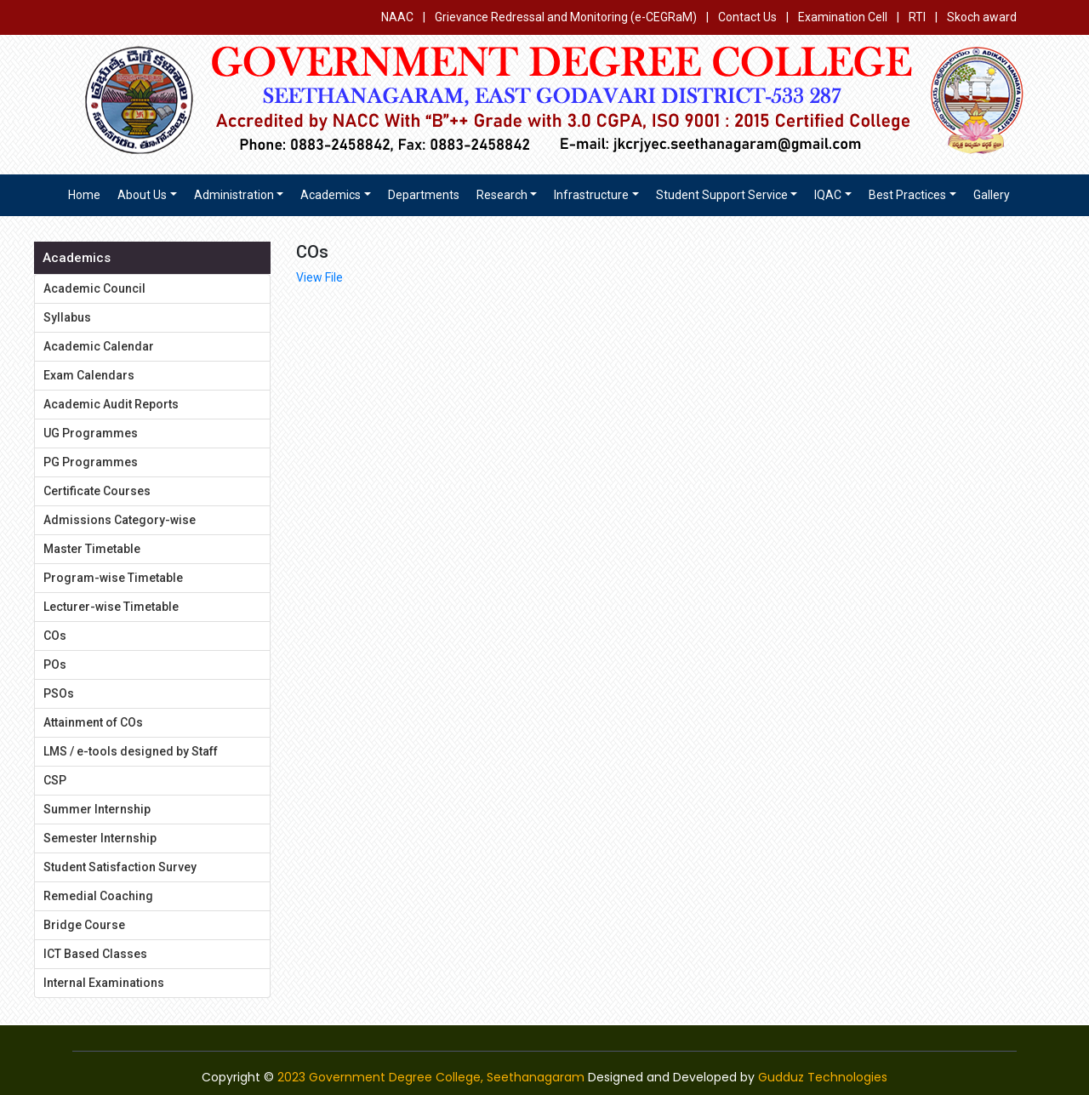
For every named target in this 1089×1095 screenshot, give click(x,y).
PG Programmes (90, 462)
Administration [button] (234, 195)
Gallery (991, 195)
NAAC (397, 17)
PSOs (58, 693)
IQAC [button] (827, 195)
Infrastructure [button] (591, 195)
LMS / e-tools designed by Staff (130, 751)
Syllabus (67, 317)
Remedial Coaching (98, 896)
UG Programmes (90, 433)
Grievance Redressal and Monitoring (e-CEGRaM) (567, 17)
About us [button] (142, 195)
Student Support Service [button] (722, 195)
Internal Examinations (103, 982)
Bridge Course (84, 925)
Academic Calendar (98, 346)
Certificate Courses (97, 491)
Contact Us (747, 17)
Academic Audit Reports (111, 404)
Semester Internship (100, 838)
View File (319, 277)
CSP (54, 780)
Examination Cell (842, 17)
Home (84, 195)
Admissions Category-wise (119, 520)
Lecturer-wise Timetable (111, 606)
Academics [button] (330, 195)
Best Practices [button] (907, 195)
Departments (423, 195)
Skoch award (982, 17)
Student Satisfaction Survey (120, 867)
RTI (917, 17)
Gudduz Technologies (822, 1077)
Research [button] (501, 195)
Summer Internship (97, 809)
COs (54, 635)
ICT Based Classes (95, 954)
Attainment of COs (93, 722)
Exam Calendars (88, 375)
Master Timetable (91, 549)
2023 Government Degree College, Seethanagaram (430, 1077)
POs (54, 664)
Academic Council (94, 288)
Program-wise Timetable (113, 578)
